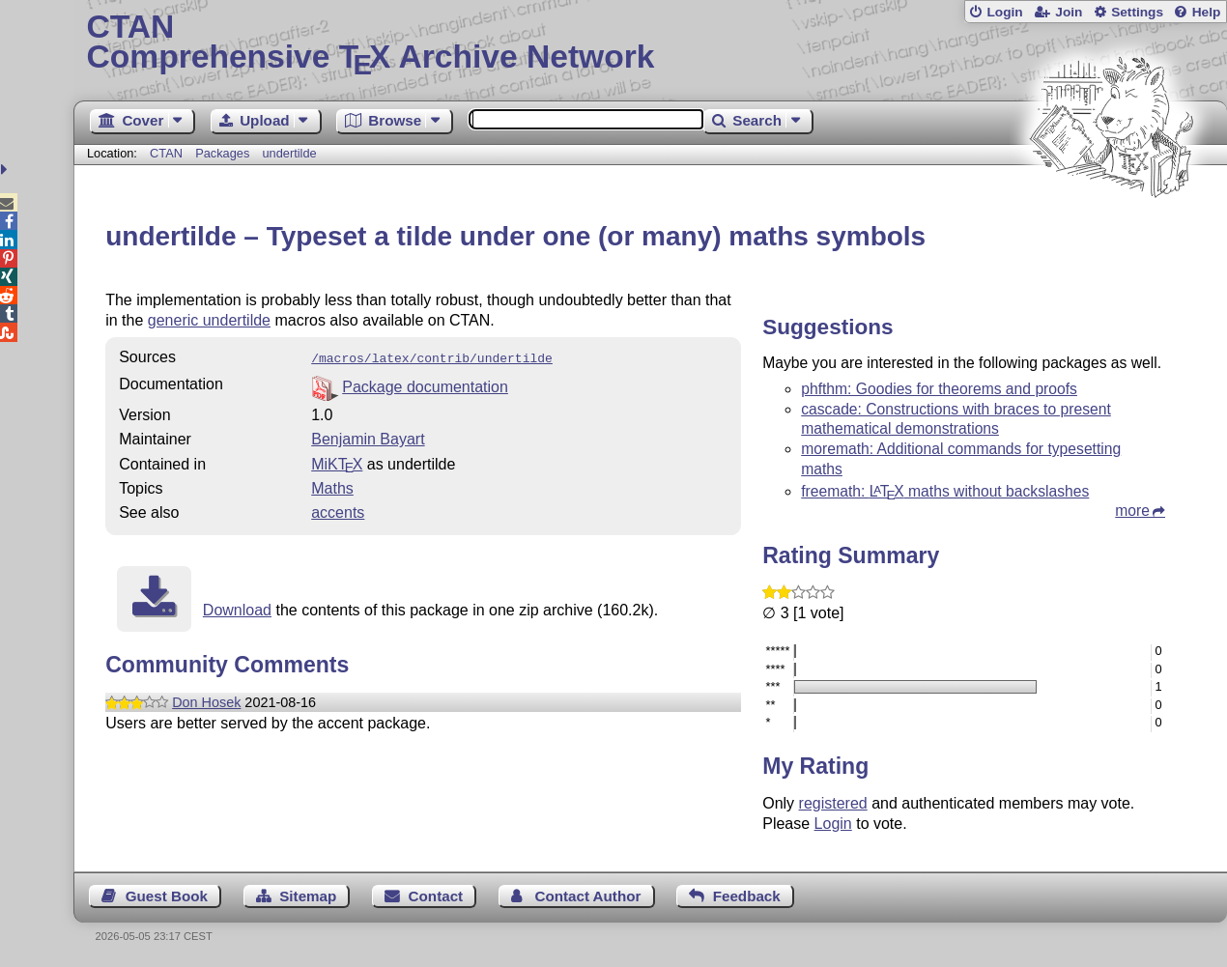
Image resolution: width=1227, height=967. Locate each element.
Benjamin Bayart (367, 437)
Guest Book (167, 896)
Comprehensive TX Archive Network (650, 43)
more (1132, 510)
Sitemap (307, 896)
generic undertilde (209, 320)
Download (237, 608)
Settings (1137, 12)
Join (1068, 12)
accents (337, 510)
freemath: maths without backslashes (945, 491)
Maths (332, 486)
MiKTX (336, 462)
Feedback (747, 896)
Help (1206, 12)
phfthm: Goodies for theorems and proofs (939, 389)
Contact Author (587, 896)
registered (833, 803)
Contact (436, 896)
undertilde (289, 153)
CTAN (166, 153)
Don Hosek (206, 700)
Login (1004, 12)
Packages (224, 153)
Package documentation (425, 385)
